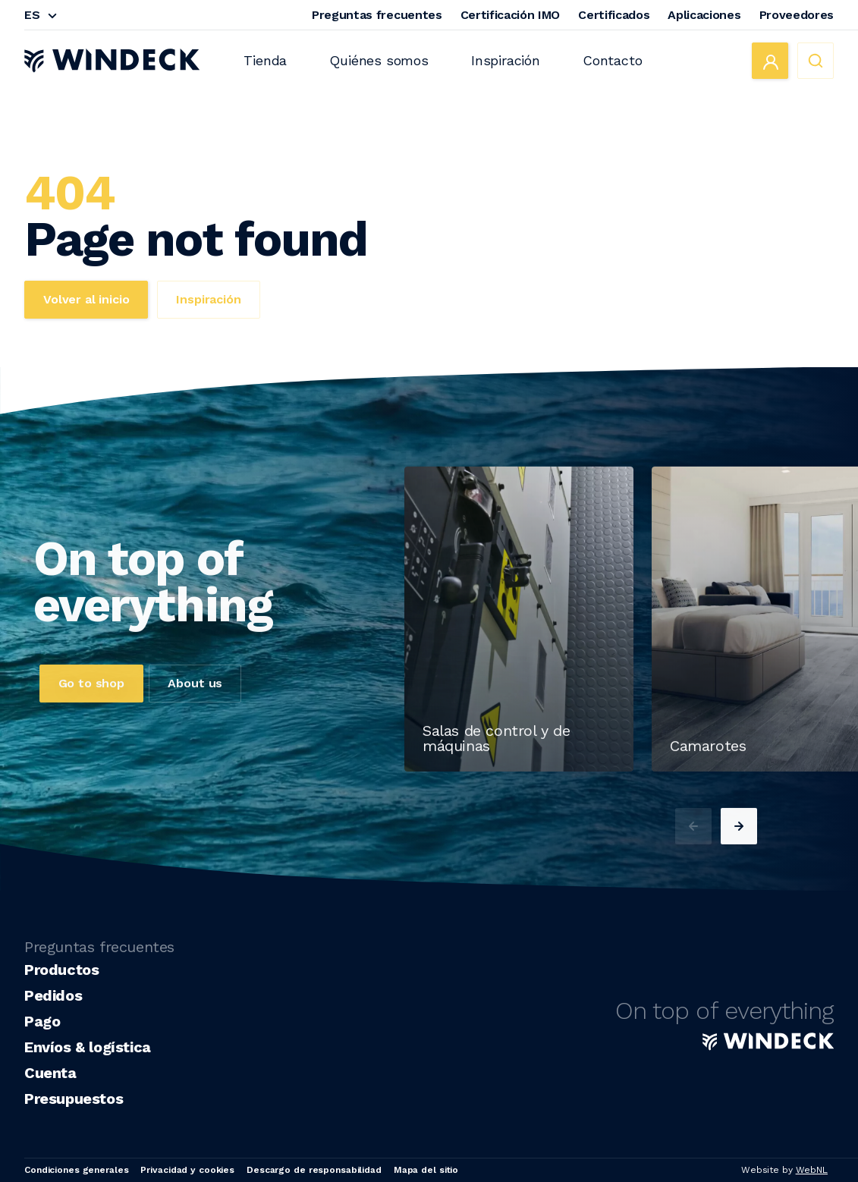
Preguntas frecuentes (377, 15)
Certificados (613, 15)
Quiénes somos (379, 60)
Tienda (265, 60)
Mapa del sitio (426, 1170)
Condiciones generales (76, 1170)
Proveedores (796, 15)
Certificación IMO (510, 15)
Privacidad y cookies (187, 1170)
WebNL (812, 1170)
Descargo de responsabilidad (314, 1170)
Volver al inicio (86, 299)
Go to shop (91, 717)
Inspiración (505, 60)
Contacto (613, 60)
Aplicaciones (704, 15)
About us (195, 717)
